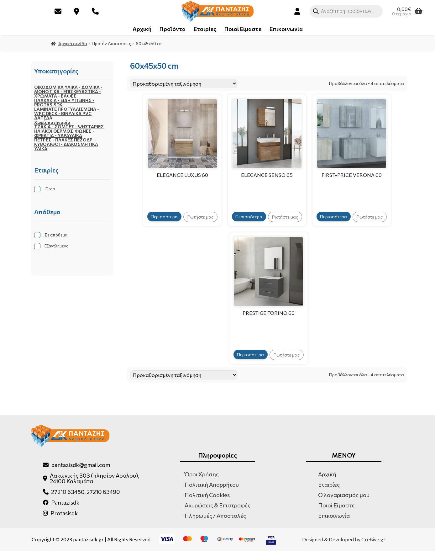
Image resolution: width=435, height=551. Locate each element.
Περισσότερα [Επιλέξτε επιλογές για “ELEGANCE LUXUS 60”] (164, 216)
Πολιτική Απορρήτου (212, 484)
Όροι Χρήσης (202, 474)
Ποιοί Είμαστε (242, 28)
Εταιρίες (205, 28)
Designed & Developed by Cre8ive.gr (343, 539)
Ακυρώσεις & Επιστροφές (217, 505)
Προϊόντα (173, 28)
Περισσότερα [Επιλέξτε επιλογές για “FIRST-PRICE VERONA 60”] (333, 216)
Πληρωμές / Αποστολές (215, 515)
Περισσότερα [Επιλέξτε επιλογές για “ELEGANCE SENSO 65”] (248, 216)
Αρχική (142, 28)
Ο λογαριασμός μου (343, 494)
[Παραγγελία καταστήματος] (183, 83)
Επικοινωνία (286, 28)
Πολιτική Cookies (207, 494)
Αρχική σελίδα (72, 43)
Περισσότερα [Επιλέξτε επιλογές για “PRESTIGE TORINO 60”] (250, 354)
